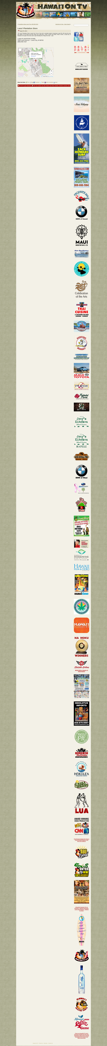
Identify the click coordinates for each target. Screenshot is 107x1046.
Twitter (42, 82)
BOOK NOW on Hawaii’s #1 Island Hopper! (81, 671)
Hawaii (47, 85)
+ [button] (51, 71)
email (55, 82)
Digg (31, 82)
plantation (57, 85)
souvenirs (65, 85)
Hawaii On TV (35, 1043)
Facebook (36, 82)
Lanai (25, 85)
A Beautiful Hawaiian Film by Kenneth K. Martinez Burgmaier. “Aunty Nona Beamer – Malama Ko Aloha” (81, 909)
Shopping (29, 85)
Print (27, 82)
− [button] (51, 73)
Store (69, 85)
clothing (39, 85)
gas (42, 85)
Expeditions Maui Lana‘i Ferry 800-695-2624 (28, 24)
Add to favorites (48, 82)
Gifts (45, 85)
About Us (41, 1043)
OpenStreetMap (50, 76)
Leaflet (42, 76)
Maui (53, 85)
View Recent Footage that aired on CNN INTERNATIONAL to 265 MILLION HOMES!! (81, 840)
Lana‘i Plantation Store (27, 28)
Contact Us (50, 1043)
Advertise (45, 1043)
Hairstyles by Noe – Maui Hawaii (62, 24)
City (36, 85)
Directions (33, 56)
